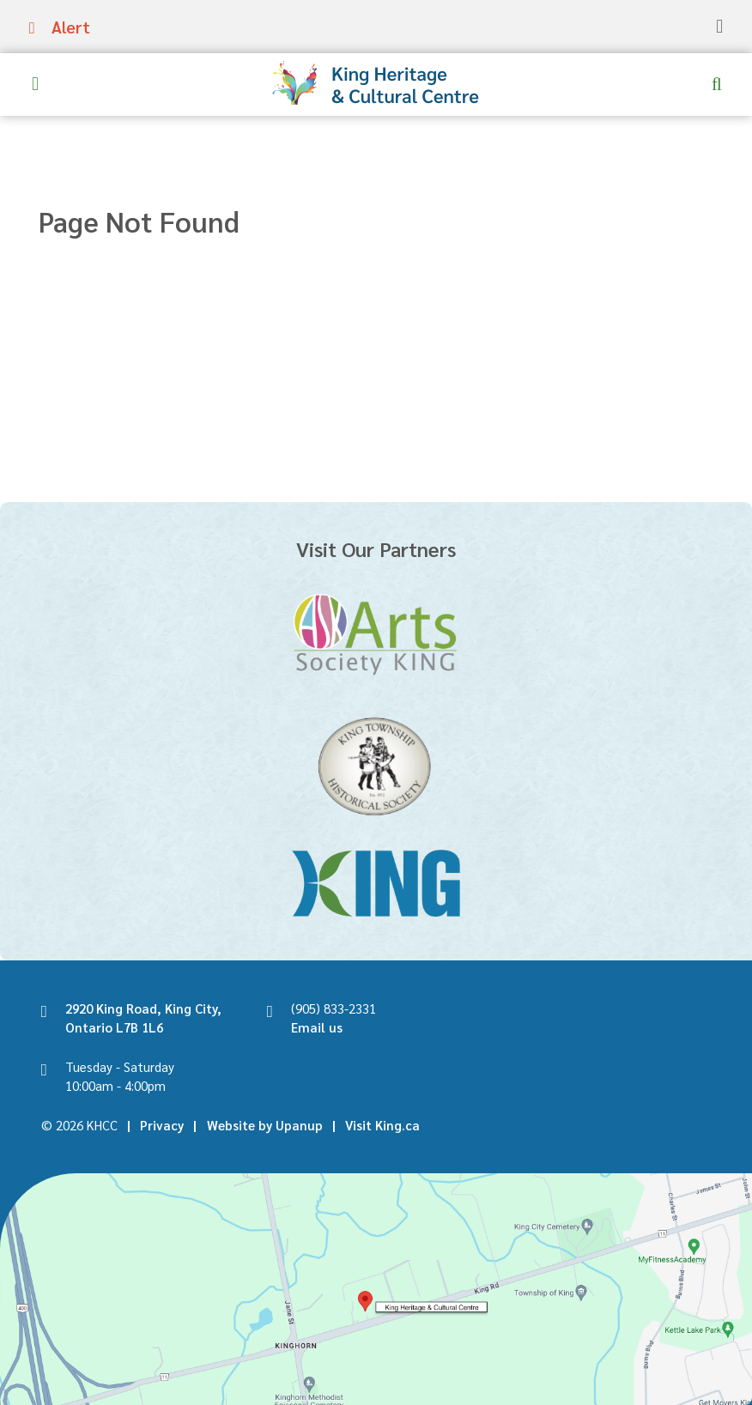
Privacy (162, 1125)
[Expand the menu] (35, 84)
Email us (317, 1027)
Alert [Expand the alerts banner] (71, 26)
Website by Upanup (265, 1125)
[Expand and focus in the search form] (716, 84)
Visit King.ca (382, 1125)
